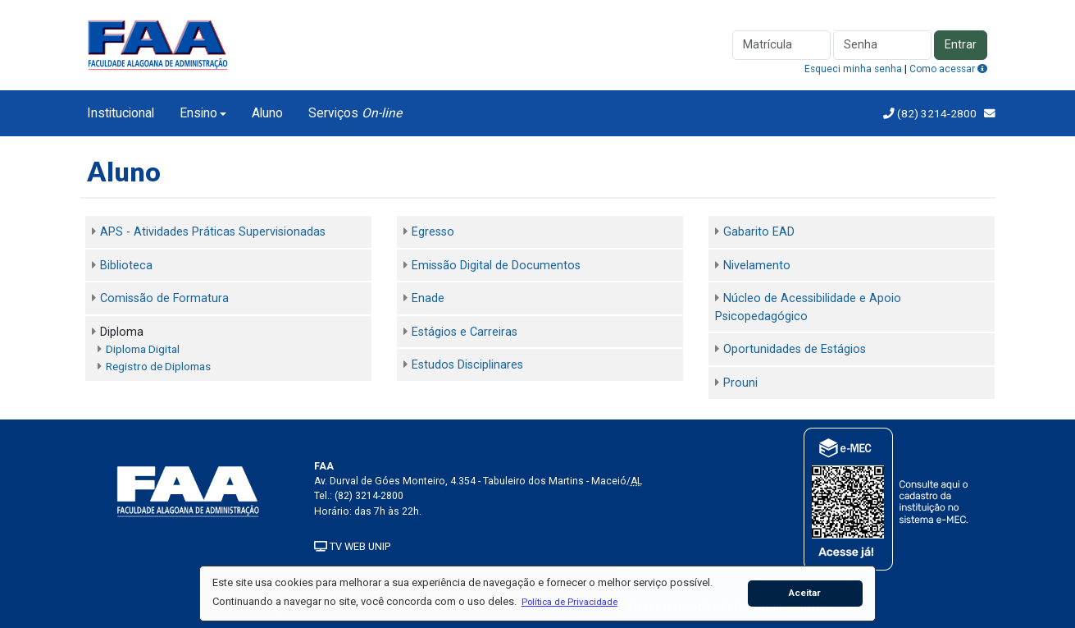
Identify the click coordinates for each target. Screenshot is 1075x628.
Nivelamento (756, 266)
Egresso (433, 232)
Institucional (120, 113)
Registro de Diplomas (158, 366)
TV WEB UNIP (352, 546)
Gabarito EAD (759, 232)
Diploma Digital (143, 348)
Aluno (267, 113)
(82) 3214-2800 (936, 113)
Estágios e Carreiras (464, 332)
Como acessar (948, 69)
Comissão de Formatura (164, 298)
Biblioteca (126, 266)
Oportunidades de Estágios (794, 349)
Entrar (961, 45)
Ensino (198, 113)
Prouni (740, 383)
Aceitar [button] (805, 592)
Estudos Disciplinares (467, 365)
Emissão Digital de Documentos (496, 266)
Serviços (355, 113)
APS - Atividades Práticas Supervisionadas (213, 232)
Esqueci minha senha (853, 69)
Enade (428, 298)
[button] (569, 601)
